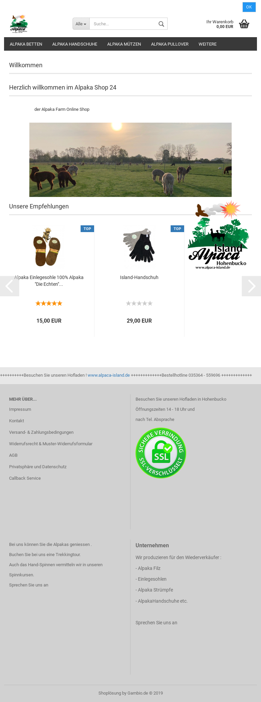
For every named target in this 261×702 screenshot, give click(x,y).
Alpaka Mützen (124, 44)
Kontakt (16, 420)
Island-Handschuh (139, 277)
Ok (249, 7)
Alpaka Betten (26, 44)
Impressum (20, 409)
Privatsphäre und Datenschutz (37, 466)
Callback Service (25, 478)
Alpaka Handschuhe (74, 44)
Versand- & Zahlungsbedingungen (41, 432)
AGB (13, 455)
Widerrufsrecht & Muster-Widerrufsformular (50, 443)
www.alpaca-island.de (109, 375)
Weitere (207, 44)
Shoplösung (109, 693)
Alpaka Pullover (169, 44)
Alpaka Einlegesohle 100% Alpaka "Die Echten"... (49, 281)
